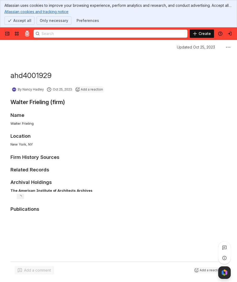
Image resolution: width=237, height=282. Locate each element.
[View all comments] (224, 247)
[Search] (110, 33)
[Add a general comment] (34, 270)
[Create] (202, 33)
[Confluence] (27, 33)
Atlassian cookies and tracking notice (36, 11)
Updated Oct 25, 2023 (196, 47)
